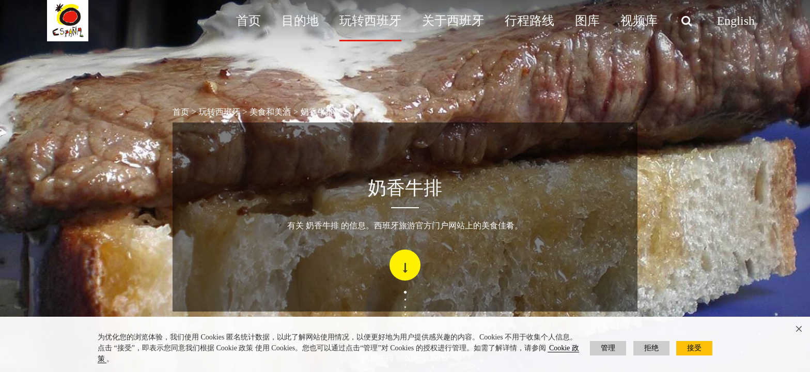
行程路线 (529, 20)
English (736, 20)
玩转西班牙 (370, 20)
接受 (694, 348)
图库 (587, 20)
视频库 (639, 20)
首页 (248, 20)
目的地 (300, 20)
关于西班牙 (453, 20)
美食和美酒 (270, 111)
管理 (608, 348)
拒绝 (651, 348)
